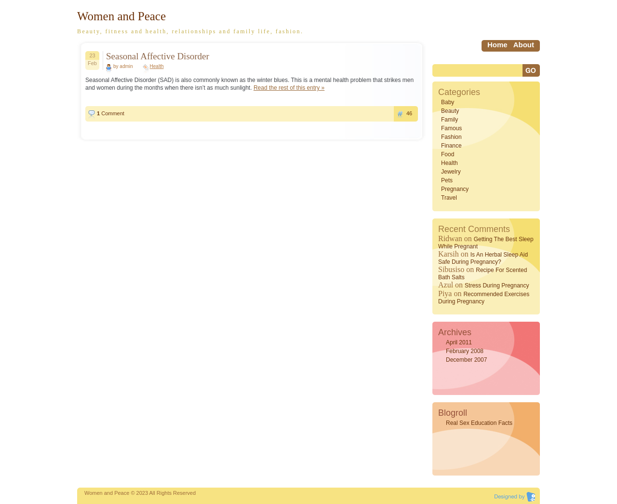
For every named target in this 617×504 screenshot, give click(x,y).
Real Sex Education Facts (479, 423)
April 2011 (459, 342)
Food (447, 154)
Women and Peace (121, 16)
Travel (449, 197)
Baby (447, 102)
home (497, 45)
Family (449, 119)
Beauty (450, 111)
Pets (447, 180)
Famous (451, 128)
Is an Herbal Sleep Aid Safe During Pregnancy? (483, 258)
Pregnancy (455, 189)
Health (157, 66)
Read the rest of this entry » (289, 87)
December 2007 (466, 359)
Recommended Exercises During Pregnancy (483, 298)
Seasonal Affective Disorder (157, 56)
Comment (110, 113)
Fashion (451, 137)
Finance (451, 145)
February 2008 (464, 351)
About (523, 45)
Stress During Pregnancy (497, 285)
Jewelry (451, 171)
